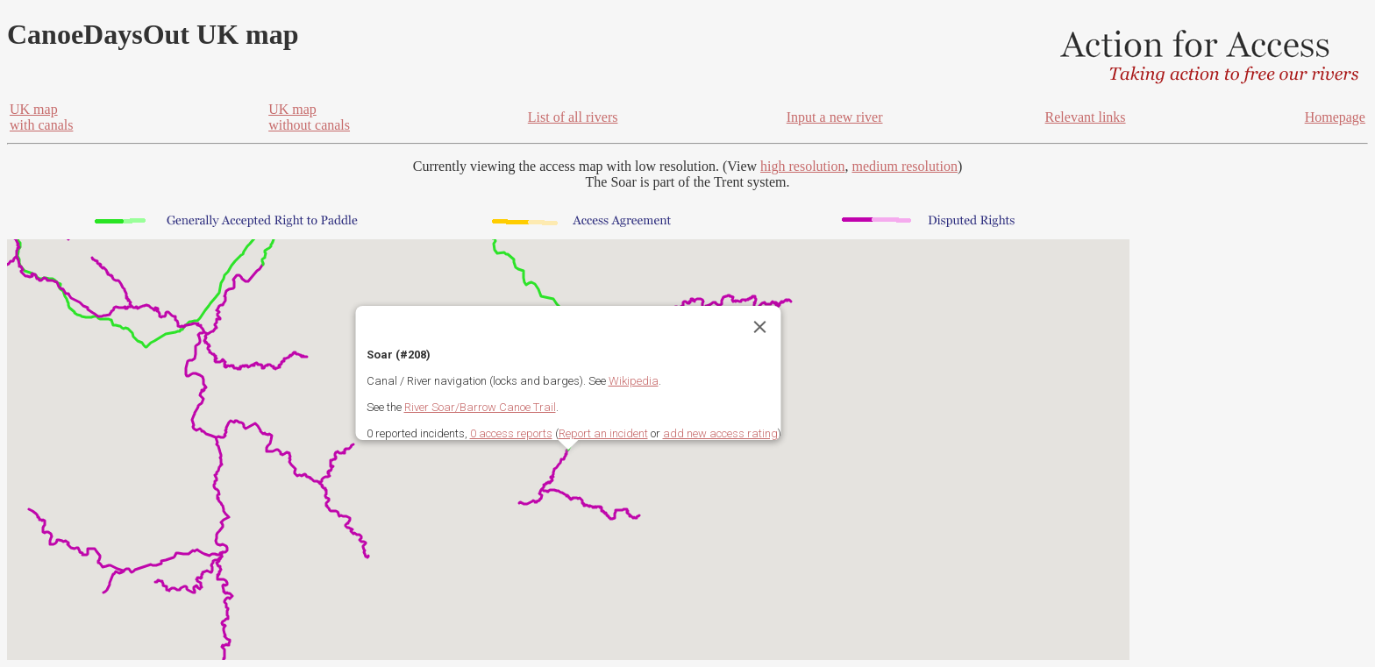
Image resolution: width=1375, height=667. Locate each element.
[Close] (760, 327)
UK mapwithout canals (309, 117)
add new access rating (720, 433)
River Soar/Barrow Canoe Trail (480, 407)
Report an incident (603, 433)
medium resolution (904, 166)
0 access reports (511, 433)
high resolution (802, 166)
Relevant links (1085, 117)
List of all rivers (573, 117)
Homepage (1335, 117)
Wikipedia (634, 380)
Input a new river (835, 117)
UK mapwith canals (41, 117)
